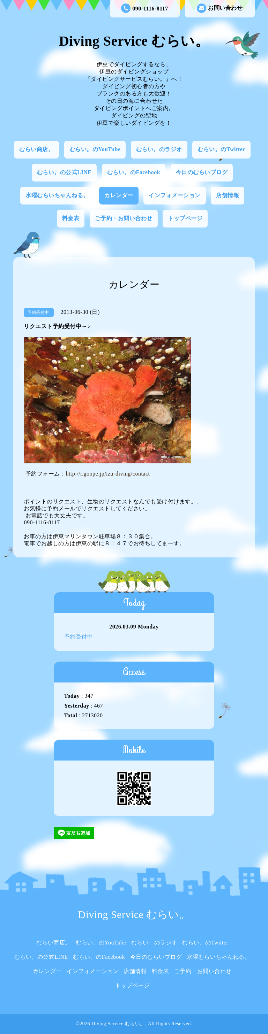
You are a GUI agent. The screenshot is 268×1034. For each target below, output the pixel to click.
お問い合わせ (220, 8)
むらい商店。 (36, 149)
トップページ (185, 218)
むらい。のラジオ (159, 149)
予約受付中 (78, 637)
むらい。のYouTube (95, 149)
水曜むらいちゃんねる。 (57, 195)
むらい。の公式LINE (64, 172)
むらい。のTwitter (221, 149)
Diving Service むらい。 (134, 41)
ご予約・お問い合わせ (123, 218)
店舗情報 (227, 195)
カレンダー (118, 195)
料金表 (71, 218)
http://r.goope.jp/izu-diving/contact (108, 474)
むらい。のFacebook (133, 172)
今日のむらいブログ (202, 172)
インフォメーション (175, 195)
